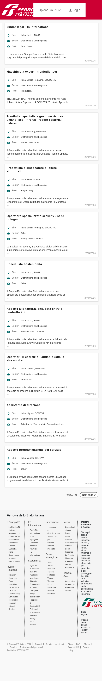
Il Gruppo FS (13, 522)
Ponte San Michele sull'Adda (51, 590)
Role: (14, 46)
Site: (14, 35)
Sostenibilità (34, 560)
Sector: (15, 40)
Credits (13, 647)
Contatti (38, 644)
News (67, 536)
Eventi (67, 533)
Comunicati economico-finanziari (13, 600)
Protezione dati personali (31, 647)
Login (74, 9)
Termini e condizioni (55, 644)
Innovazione (52, 522)
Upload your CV (50, 10)
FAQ (78, 644)
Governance (14, 540)
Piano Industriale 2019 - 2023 (14, 584)
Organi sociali (14, 536)
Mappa (87, 644)
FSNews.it (69, 567)
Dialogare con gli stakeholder (35, 593)
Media (66, 522)
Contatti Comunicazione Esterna (71, 543)
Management (14, 533)
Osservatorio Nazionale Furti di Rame (14, 558)
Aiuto (70, 644)
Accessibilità (73, 647)
